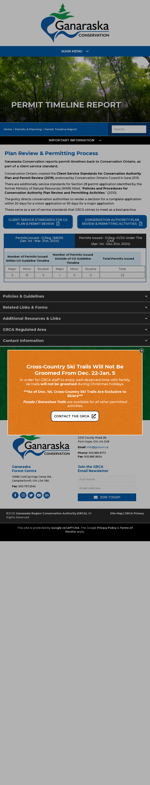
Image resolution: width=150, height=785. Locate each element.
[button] (141, 350)
